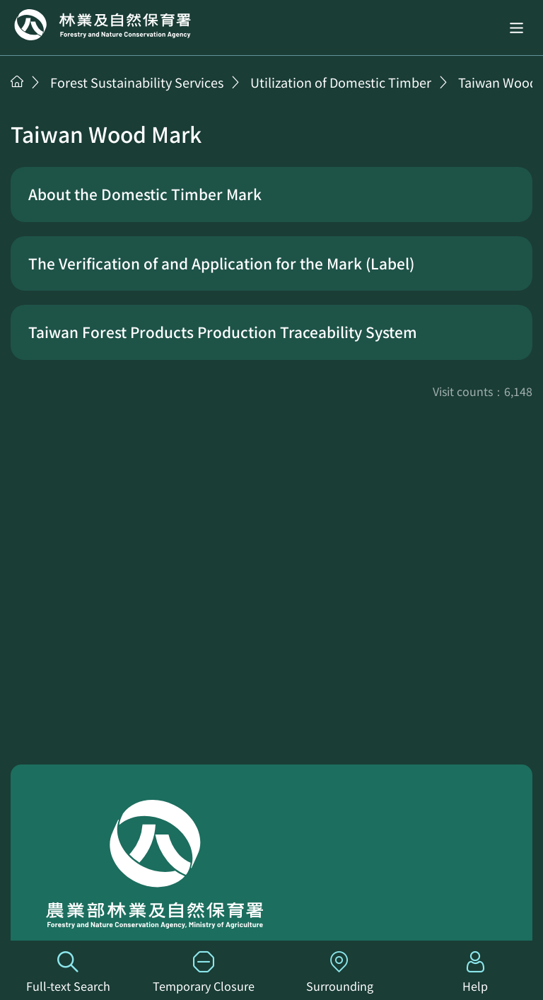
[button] (516, 27)
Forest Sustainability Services (136, 82)
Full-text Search (68, 972)
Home (102, 24)
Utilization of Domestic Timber (340, 82)
